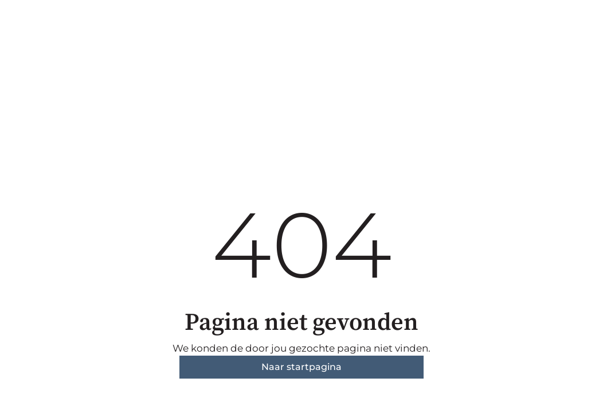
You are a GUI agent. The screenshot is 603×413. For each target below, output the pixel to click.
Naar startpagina (301, 366)
